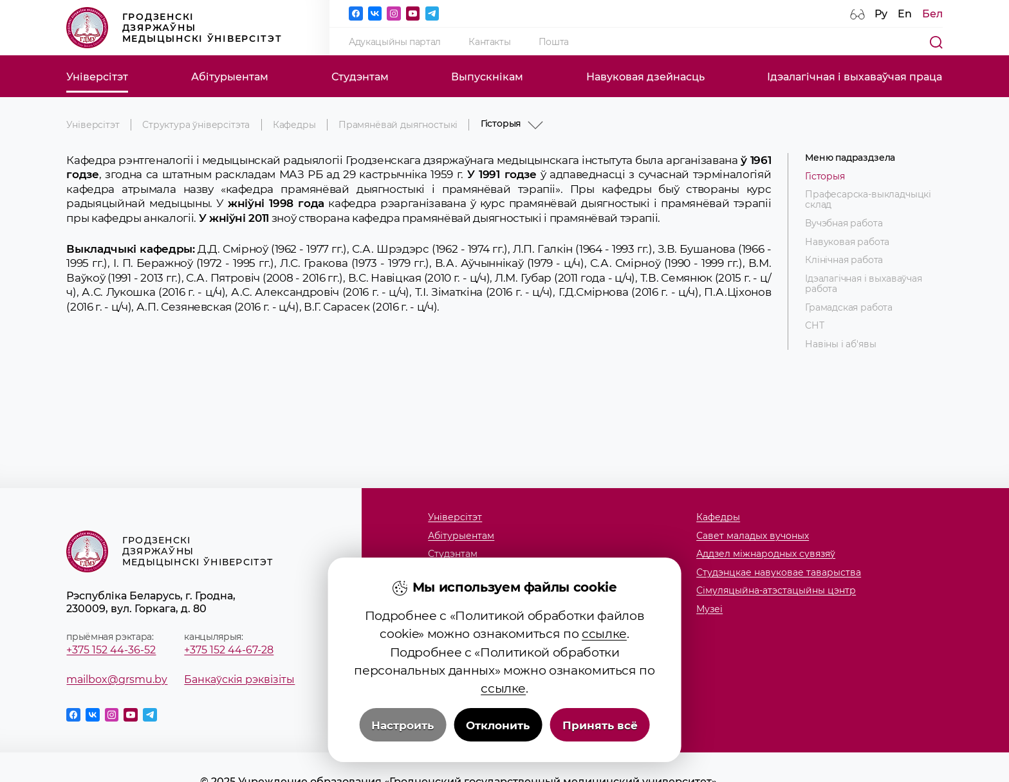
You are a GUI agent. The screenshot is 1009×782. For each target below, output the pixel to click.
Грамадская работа (849, 308)
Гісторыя (825, 177)
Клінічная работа (844, 260)
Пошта (554, 42)
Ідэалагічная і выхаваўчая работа (863, 284)
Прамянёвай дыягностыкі (398, 125)
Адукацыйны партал (395, 42)
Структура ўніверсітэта (196, 125)
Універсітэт (97, 76)
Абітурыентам (229, 76)
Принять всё (600, 752)
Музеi (709, 610)
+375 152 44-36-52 (111, 649)
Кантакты (489, 42)
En (905, 13)
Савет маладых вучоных (752, 536)
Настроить (402, 752)
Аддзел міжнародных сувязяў (765, 554)
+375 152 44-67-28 (228, 649)
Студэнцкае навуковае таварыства (778, 573)
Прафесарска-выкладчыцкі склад (868, 200)
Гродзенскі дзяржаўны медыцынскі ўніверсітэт (174, 28)
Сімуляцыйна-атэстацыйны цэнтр (776, 591)
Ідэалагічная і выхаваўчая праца (854, 76)
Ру (881, 13)
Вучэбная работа (843, 224)
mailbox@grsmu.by (116, 679)
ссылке (604, 662)
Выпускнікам (487, 76)
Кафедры (294, 125)
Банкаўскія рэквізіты (239, 679)
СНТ (814, 326)
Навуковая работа (847, 242)
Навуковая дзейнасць (645, 76)
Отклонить (498, 752)
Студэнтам (360, 76)
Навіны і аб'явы (840, 345)
